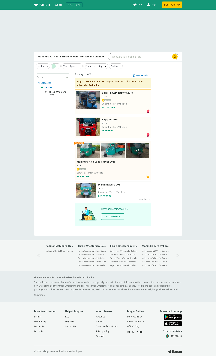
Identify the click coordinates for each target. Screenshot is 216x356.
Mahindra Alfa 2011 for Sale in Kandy (156, 261)
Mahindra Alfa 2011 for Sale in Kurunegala (156, 254)
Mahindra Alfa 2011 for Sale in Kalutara (156, 258)
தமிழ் (78, 4)
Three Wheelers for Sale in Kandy (92, 261)
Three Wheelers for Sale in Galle (91, 265)
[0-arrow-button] (38, 255)
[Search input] (140, 56)
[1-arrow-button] (177, 255)
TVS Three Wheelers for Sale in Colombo (124, 254)
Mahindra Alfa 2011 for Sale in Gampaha (156, 251)
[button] (140, 75)
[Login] (151, 4)
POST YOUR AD (172, 4)
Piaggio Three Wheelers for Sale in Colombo (124, 258)
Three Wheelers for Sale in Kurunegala (92, 254)
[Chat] (137, 4)
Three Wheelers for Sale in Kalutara (92, 258)
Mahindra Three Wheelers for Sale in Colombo (124, 261)
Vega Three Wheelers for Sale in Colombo (124, 265)
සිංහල (70, 4)
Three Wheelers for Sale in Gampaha (92, 251)
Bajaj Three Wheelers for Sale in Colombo (124, 251)
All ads (58, 4)
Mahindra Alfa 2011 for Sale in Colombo (60, 251)
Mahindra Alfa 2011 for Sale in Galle (156, 265)
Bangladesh (174, 335)
